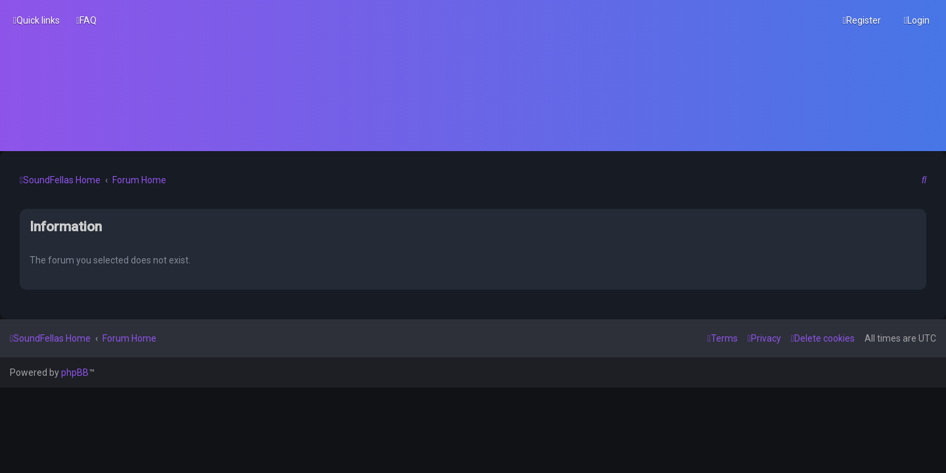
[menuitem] (86, 20)
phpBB (75, 372)
